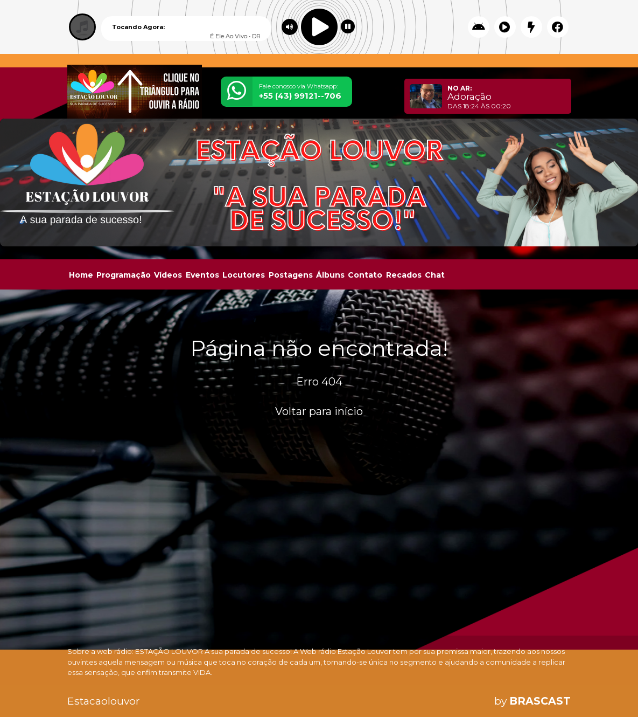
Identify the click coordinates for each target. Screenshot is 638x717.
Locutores (243, 275)
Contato (365, 275)
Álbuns (330, 275)
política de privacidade (456, 689)
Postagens (291, 275)
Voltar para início (319, 411)
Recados (404, 275)
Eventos (202, 275)
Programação (123, 275)
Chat (435, 275)
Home (81, 275)
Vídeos (168, 275)
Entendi (596, 680)
